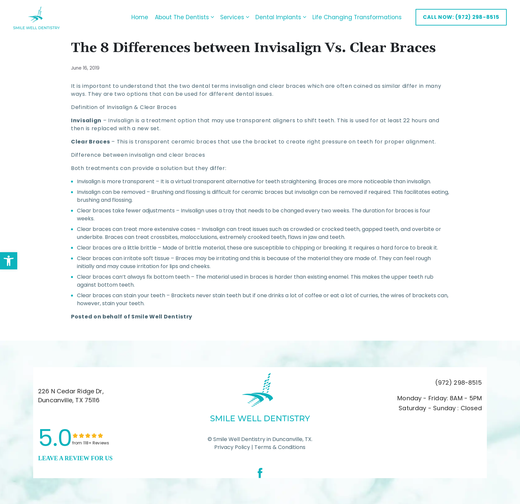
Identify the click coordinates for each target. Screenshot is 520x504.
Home (132, 17)
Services (229, 17)
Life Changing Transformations (349, 17)
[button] (8, 260)
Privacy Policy (232, 446)
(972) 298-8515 (458, 382)
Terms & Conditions (279, 446)
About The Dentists (179, 17)
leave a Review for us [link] (75, 457)
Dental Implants (275, 17)
